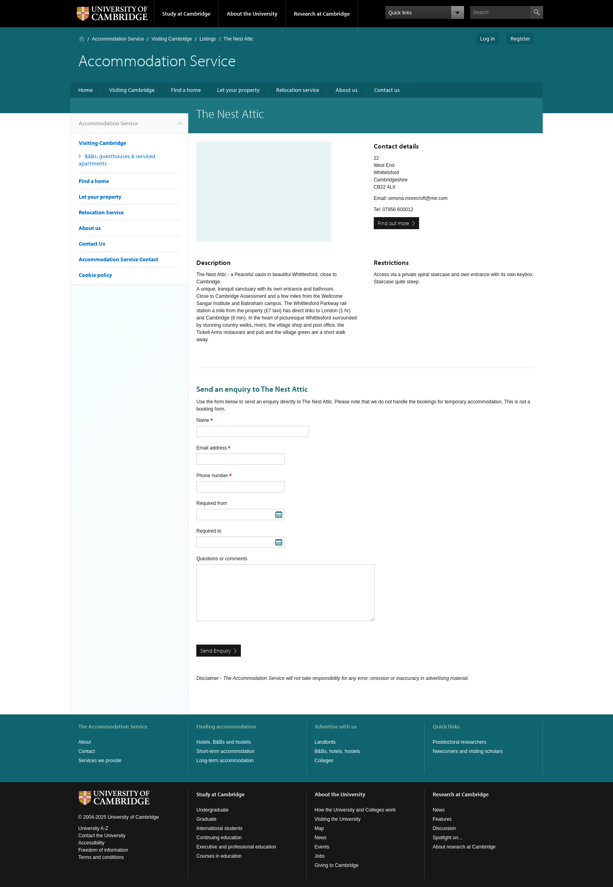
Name (204, 420)
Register (520, 38)
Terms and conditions (101, 857)
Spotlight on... (447, 837)
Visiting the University (338, 819)
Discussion (444, 828)
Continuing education (219, 837)
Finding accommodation (226, 726)
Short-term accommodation (225, 751)
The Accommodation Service (112, 726)
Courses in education (219, 856)
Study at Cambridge (186, 13)
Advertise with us (336, 726)
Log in (487, 38)
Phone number (214, 475)
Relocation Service (101, 212)
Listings (208, 39)
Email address (213, 448)
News (321, 837)
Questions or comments (221, 558)
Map (319, 828)
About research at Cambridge (464, 847)
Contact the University (101, 835)
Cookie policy (95, 275)
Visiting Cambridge (171, 39)
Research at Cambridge (322, 13)
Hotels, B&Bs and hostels (223, 742)
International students (219, 828)
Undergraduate (212, 810)
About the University (252, 13)
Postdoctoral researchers (459, 742)
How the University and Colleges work (355, 810)
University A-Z (93, 828)
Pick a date (278, 514)
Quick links (446, 726)
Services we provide (99, 760)
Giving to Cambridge (336, 865)
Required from (211, 503)
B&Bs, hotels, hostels (337, 751)
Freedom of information (103, 850)
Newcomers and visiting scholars (468, 751)
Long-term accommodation (225, 760)
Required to (208, 531)
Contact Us (92, 243)
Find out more (393, 223)
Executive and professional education (236, 847)
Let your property (238, 90)
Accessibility (91, 843)
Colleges (324, 760)
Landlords (325, 742)
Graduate (206, 819)
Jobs (320, 856)
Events (322, 847)
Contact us (387, 90)
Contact (86, 751)
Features (442, 819)
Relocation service (297, 90)
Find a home (186, 90)
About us (347, 90)
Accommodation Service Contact (118, 259)
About (84, 742)
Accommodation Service (118, 39)
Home (81, 38)
